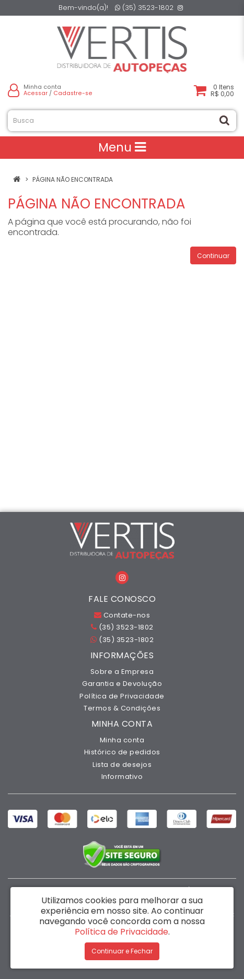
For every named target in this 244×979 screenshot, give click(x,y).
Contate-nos (122, 615)
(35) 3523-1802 (144, 8)
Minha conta (122, 740)
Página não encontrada (72, 179)
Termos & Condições (122, 708)
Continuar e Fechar (122, 951)
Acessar (36, 93)
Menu (122, 147)
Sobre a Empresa (122, 672)
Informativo (122, 777)
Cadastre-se (72, 93)
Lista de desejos (122, 765)
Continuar (213, 255)
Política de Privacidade (122, 696)
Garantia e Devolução (122, 684)
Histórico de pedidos (122, 752)
